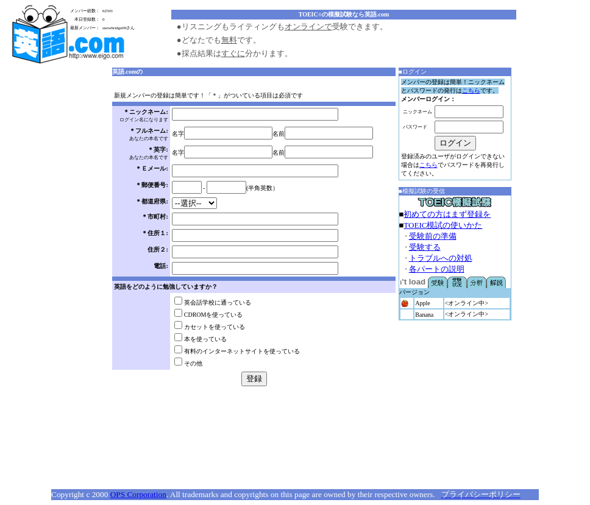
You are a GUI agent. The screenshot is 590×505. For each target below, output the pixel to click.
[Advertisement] (59, 253)
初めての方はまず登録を (447, 214)
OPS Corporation (138, 494)
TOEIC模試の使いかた (442, 225)
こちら (471, 90)
